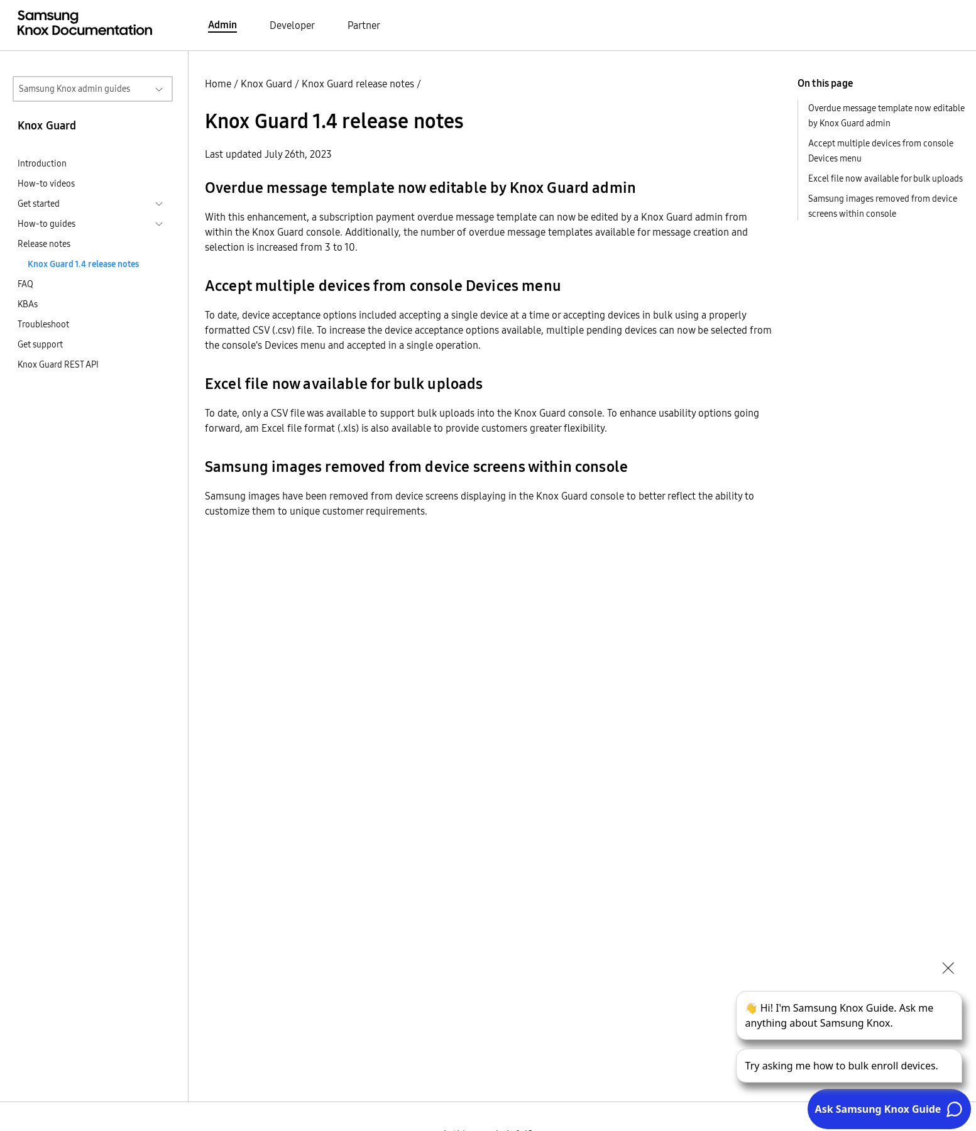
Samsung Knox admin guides (74, 88)
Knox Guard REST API (58, 364)
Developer (292, 25)
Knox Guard (266, 83)
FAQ (25, 284)
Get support (40, 344)
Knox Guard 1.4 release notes (83, 264)
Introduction (42, 163)
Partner (364, 25)
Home (218, 83)
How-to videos (46, 183)
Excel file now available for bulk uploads (885, 178)
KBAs (28, 304)
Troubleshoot (43, 324)
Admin (222, 24)
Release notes (44, 244)
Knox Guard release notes (358, 83)
